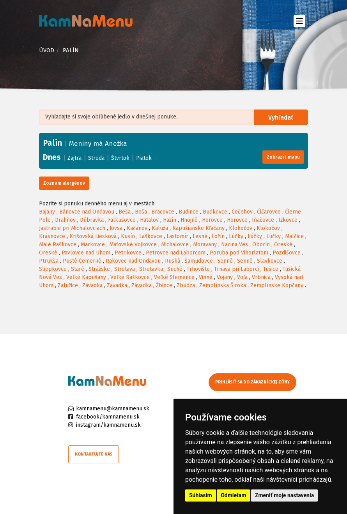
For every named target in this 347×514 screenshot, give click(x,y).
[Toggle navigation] (299, 21)
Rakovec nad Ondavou (133, 261)
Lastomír (177, 236)
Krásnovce (52, 236)
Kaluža (160, 228)
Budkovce (215, 211)
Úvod (46, 50)
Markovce (93, 244)
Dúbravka (92, 220)
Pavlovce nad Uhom (86, 252)
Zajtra (74, 158)
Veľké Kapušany (86, 277)
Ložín (218, 236)
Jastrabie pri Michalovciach (72, 228)
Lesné (200, 236)
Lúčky (236, 236)
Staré (77, 269)
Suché (174, 269)
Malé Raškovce (57, 244)
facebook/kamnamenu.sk (108, 416)
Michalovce (175, 244)
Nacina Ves (234, 244)
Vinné (205, 277)
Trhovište (198, 269)
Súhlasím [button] (200, 495)
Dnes (52, 157)
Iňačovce (263, 220)
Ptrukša (48, 261)
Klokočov (240, 228)
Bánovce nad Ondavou (86, 211)
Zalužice (68, 285)
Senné (225, 261)
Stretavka (151, 269)
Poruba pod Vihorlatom (239, 252)
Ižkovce (287, 220)
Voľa (242, 277)
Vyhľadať (281, 117)
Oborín (261, 244)
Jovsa (116, 228)
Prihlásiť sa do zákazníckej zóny (252, 382)
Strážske (99, 269)
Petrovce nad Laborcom (175, 252)
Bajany (47, 211)
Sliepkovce (53, 269)
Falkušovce (122, 220)
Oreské (283, 244)
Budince (188, 211)
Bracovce (162, 211)
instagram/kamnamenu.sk (108, 425)
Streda (96, 158)
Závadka (92, 285)
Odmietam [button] (233, 495)
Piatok (144, 158)
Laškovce (150, 236)
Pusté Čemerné (82, 261)
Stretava (124, 269)
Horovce (212, 220)
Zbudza (186, 285)
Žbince (164, 285)
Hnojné (189, 220)
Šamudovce (198, 261)
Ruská (172, 261)
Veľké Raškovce (130, 277)
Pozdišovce (287, 252)
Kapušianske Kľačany (198, 228)
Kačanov (137, 228)
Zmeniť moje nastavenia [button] (284, 495)
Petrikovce (128, 252)
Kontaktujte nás (93, 454)
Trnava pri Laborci (236, 269)
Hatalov (149, 220)
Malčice (294, 236)
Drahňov (65, 220)
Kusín (128, 236)
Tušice (270, 269)
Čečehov (242, 211)
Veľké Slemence (174, 277)
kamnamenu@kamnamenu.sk (112, 408)
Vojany (225, 277)
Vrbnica (261, 277)
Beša (125, 211)
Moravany (205, 244)
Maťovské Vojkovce (133, 244)
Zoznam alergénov (64, 183)
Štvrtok (120, 158)
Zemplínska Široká (222, 285)
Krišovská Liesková (93, 236)
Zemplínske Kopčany (276, 285)
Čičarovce (269, 211)
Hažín (169, 220)
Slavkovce (269, 261)
